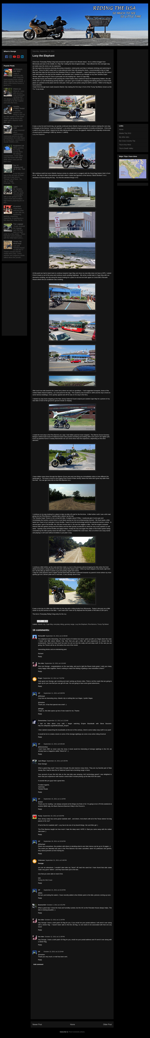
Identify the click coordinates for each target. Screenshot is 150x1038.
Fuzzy (40, 816)
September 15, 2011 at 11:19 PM (55, 799)
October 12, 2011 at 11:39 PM (55, 936)
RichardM (41, 636)
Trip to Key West (125, 145)
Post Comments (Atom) (76, 1032)
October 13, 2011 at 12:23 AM (53, 951)
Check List (17, 89)
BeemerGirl (42, 905)
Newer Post (37, 1024)
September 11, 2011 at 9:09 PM (54, 693)
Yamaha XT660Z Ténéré (19, 107)
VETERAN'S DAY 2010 (17, 70)
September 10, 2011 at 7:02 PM (53, 678)
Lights (15, 187)
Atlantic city (41, 624)
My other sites (124, 137)
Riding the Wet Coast (45, 880)
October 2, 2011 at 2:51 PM (56, 905)
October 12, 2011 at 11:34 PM (55, 920)
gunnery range (69, 624)
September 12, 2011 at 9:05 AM (54, 744)
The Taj (35, 89)
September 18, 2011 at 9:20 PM (53, 816)
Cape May (49, 624)
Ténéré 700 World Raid (17, 242)
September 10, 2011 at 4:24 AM (55, 663)
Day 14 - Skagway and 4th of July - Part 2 (19, 168)
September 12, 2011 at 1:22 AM (57, 720)
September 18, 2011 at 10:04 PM (55, 841)
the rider (41, 663)
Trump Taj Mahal (102, 624)
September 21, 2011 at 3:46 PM (56, 860)
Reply (40, 656)
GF (39, 693)
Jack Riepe (42, 761)
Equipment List (18, 146)
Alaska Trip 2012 (125, 133)
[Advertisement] (13, 298)
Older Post (107, 1024)
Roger (40, 678)
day (65, 614)
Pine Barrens (92, 624)
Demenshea (42, 720)
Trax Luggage (18, 224)
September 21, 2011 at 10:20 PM (55, 890)
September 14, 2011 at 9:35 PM (57, 761)
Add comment (38, 964)
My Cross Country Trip (127, 141)
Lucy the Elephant (43, 55)
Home (72, 1024)
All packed (17, 206)
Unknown (41, 860)
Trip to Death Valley (126, 148)
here (69, 480)
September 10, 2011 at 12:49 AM (56, 636)
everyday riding (59, 624)
